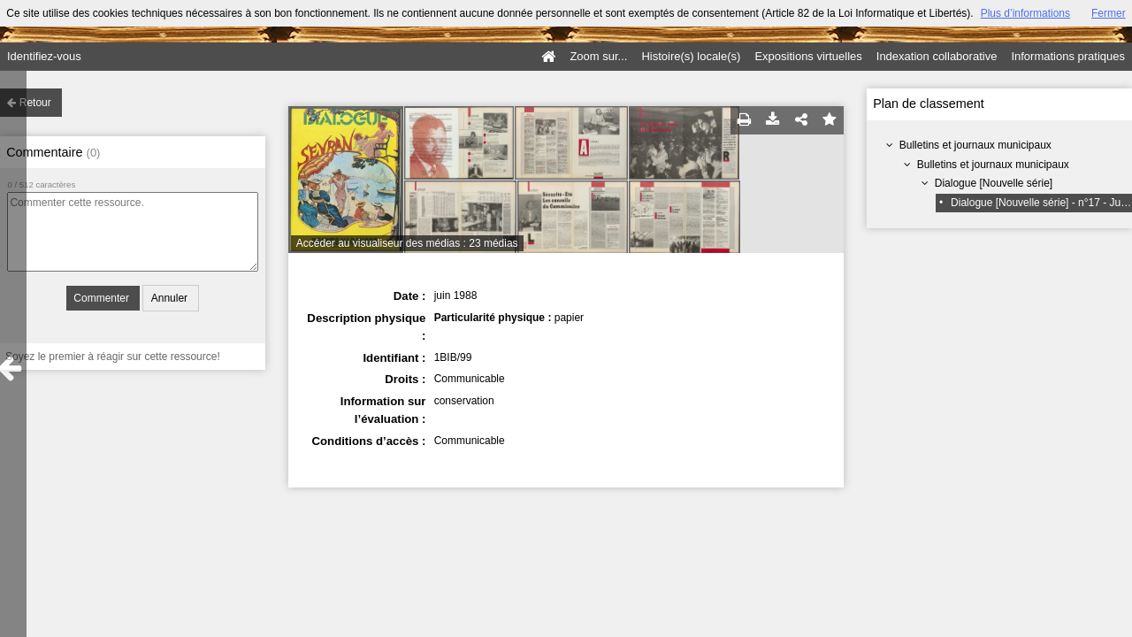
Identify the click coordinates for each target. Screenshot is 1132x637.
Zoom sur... (598, 56)
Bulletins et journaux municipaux (975, 145)
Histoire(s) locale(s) (690, 56)
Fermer (1108, 13)
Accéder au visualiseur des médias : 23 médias (407, 243)
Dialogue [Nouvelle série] (993, 183)
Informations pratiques (1068, 56)
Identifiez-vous (44, 56)
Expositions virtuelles (807, 56)
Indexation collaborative (937, 56)
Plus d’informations (1025, 13)
